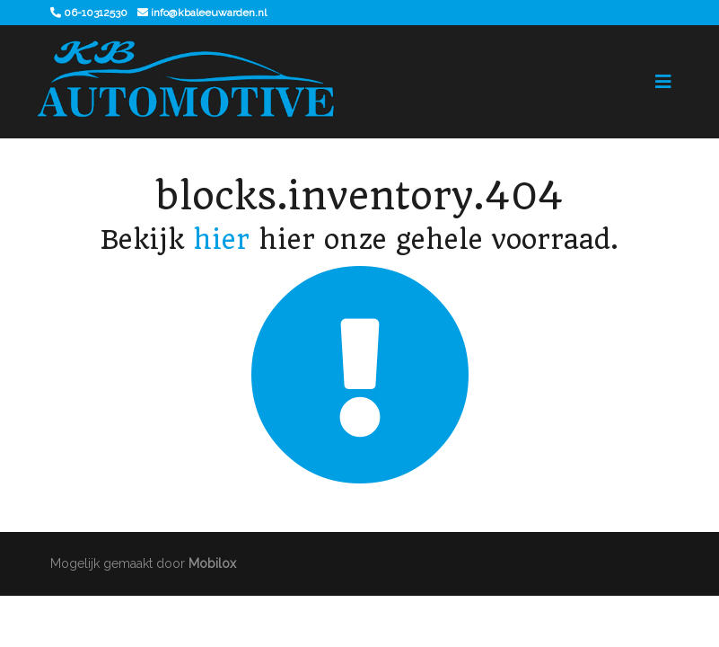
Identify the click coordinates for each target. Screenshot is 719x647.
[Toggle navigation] (663, 81)
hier (221, 239)
